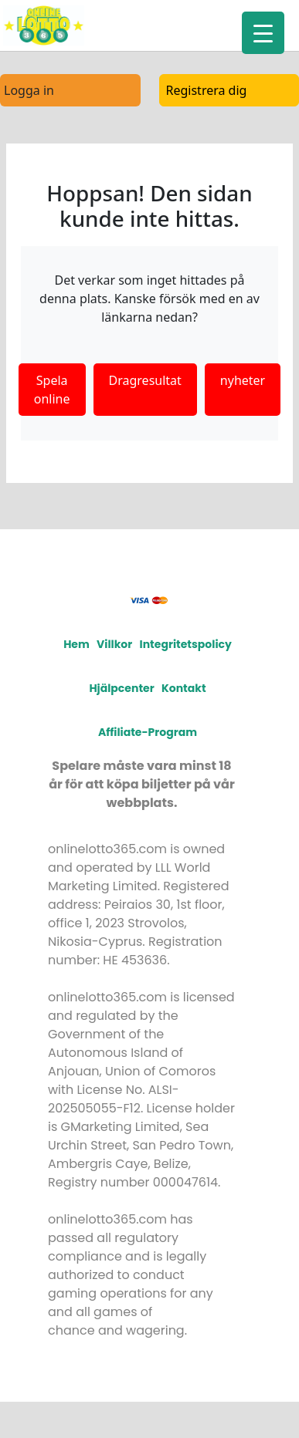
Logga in (29, 90)
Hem (76, 644)
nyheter (242, 380)
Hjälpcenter (121, 688)
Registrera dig (206, 90)
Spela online (52, 389)
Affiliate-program (147, 732)
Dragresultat (145, 380)
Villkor (114, 644)
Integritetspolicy (186, 644)
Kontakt (183, 688)
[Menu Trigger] (263, 33)
